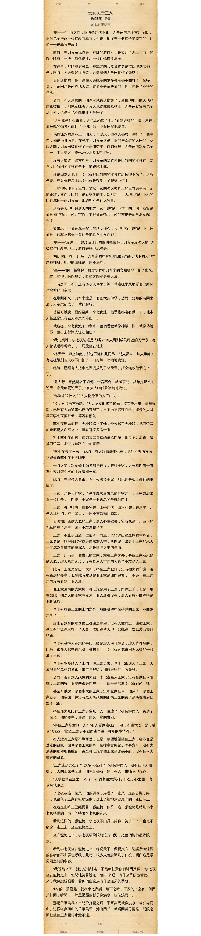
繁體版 (100, 931)
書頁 (142, 4)
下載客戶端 (137, 931)
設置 (58, 4)
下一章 (114, 4)
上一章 (86, 4)
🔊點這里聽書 (101, 24)
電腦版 (63, 931)
